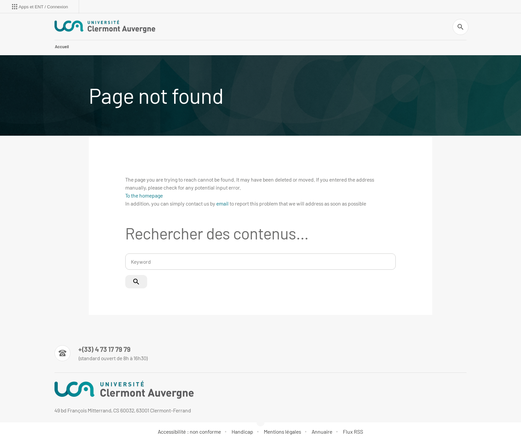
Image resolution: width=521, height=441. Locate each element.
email (222, 203)
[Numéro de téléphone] (101, 353)
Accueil (62, 46)
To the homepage (144, 195)
